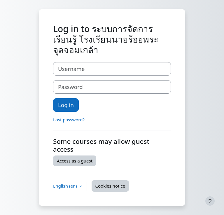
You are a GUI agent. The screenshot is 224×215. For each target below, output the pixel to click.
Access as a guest (74, 161)
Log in (66, 105)
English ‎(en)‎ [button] (65, 186)
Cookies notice (110, 186)
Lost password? (69, 120)
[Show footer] (210, 201)
